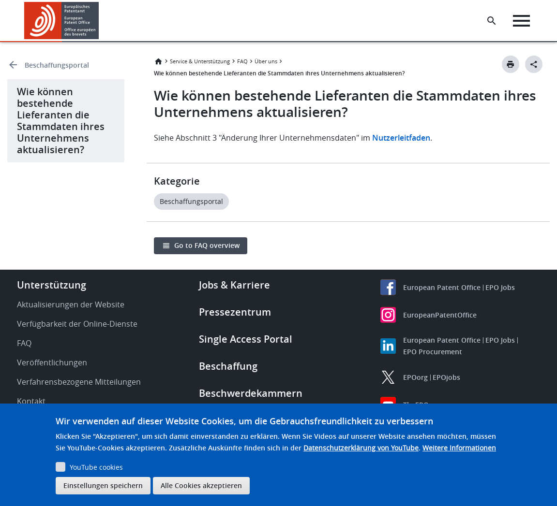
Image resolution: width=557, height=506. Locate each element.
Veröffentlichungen (52, 362)
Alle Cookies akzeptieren (201, 485)
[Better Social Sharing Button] (533, 64)
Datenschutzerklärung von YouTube (361, 447)
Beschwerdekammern (250, 393)
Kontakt (31, 401)
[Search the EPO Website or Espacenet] (491, 20)
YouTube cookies (96, 467)
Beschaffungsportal (57, 65)
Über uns (266, 61)
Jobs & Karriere (234, 284)
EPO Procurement (432, 351)
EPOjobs (446, 377)
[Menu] (521, 21)
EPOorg (415, 377)
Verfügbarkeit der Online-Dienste (77, 323)
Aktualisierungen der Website (70, 304)
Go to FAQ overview (207, 245)
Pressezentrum (235, 311)
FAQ (242, 61)
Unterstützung (51, 284)
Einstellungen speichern (103, 485)
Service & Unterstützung (200, 61)
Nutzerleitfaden (401, 137)
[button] (100, 20)
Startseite (158, 61)
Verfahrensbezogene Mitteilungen (79, 381)
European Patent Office (442, 287)
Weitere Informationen (459, 447)
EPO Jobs (500, 287)
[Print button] (510, 64)
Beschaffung (228, 366)
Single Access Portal (245, 339)
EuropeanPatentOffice (440, 314)
